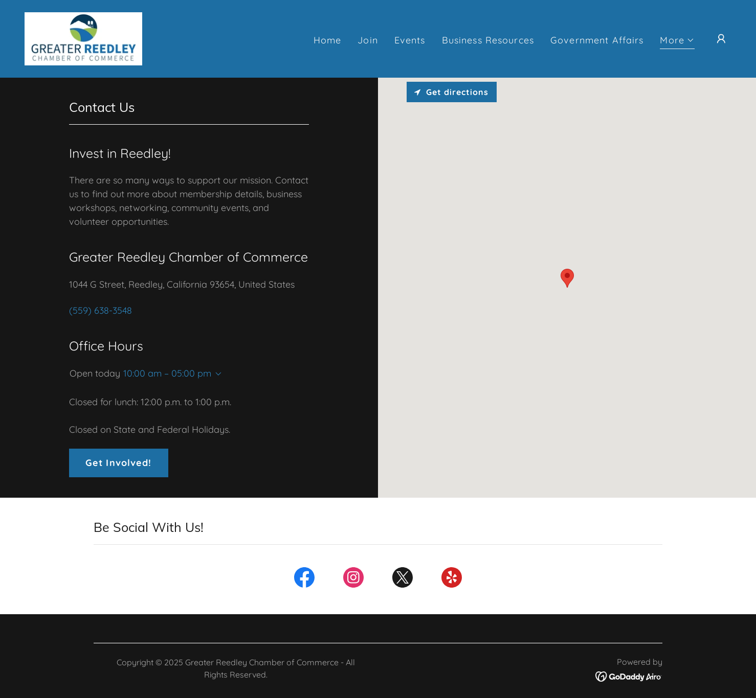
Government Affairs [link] (596, 40)
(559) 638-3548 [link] (100, 310)
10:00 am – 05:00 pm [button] (167, 373)
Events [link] (410, 40)
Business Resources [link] (488, 40)
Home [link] (328, 40)
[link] (83, 38)
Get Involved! (118, 463)
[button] (677, 41)
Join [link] (368, 40)
